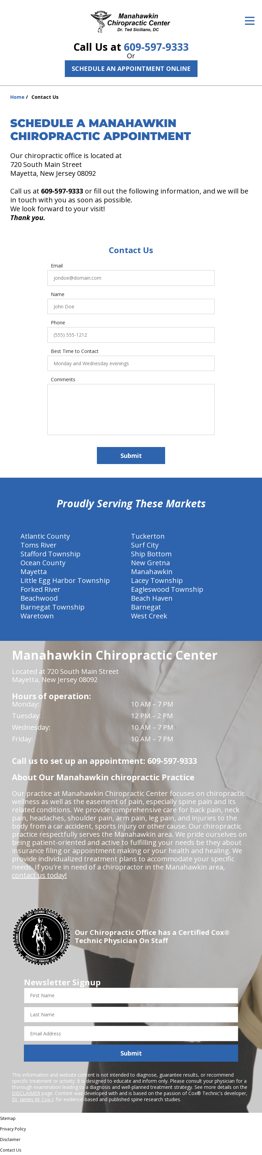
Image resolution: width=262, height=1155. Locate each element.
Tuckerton (148, 536)
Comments (63, 379)
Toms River (38, 545)
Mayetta (33, 571)
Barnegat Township (52, 607)
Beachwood (39, 598)
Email (57, 266)
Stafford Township (50, 553)
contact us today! (39, 875)
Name (57, 294)
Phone (58, 323)
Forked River (40, 589)
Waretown (37, 615)
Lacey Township (157, 580)
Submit (131, 455)
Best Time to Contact (75, 351)
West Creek (149, 615)
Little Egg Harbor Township (65, 580)
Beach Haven (152, 598)
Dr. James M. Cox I (32, 1099)
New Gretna (150, 562)
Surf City (145, 545)
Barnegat (146, 607)
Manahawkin (152, 571)
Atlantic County (45, 536)
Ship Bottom (151, 553)
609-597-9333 (156, 47)
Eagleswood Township (167, 589)
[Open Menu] (249, 20)
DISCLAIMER (26, 1093)
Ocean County (43, 562)
